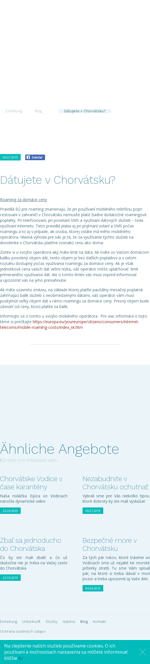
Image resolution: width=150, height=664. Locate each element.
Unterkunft (55, 61)
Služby (78, 61)
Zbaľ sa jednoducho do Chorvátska (30, 544)
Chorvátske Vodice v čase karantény (31, 483)
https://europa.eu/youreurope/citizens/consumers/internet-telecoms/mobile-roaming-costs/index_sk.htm (69, 324)
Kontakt (134, 61)
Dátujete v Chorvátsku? (85, 111)
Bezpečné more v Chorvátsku (110, 544)
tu (20, 658)
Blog (116, 61)
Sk (82, 38)
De (97, 38)
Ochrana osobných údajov (23, 631)
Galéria (98, 61)
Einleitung (28, 61)
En (89, 38)
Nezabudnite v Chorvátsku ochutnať (115, 483)
